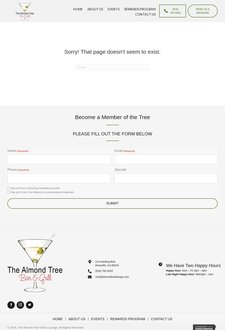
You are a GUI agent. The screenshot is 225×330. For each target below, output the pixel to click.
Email (125, 151)
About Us (76, 319)
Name (17, 151)
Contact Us (161, 319)
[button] (11, 305)
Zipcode (120, 169)
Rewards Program (127, 319)
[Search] (112, 67)
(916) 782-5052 (104, 270)
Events (97, 319)
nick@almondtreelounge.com (112, 276)
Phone (18, 170)
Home (58, 319)
